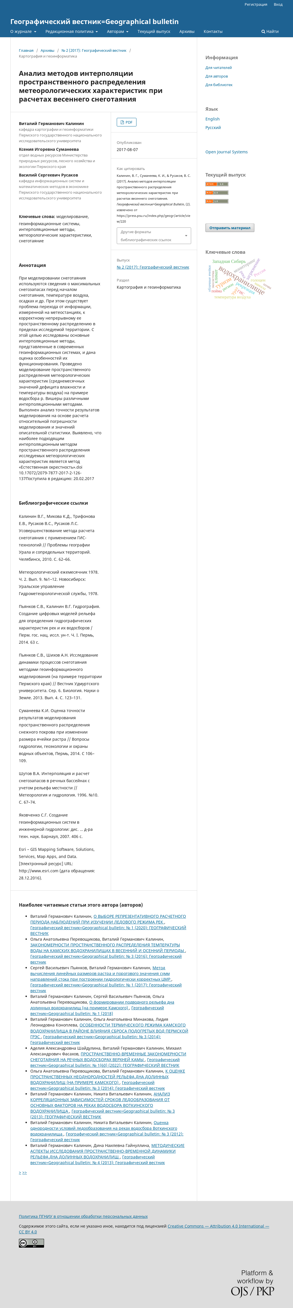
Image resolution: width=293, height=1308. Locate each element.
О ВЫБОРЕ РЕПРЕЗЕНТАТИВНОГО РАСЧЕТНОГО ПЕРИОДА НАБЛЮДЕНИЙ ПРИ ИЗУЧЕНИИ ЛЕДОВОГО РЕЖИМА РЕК (108, 919)
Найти (270, 31)
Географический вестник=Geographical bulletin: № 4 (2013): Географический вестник (97, 1159)
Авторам (116, 31)
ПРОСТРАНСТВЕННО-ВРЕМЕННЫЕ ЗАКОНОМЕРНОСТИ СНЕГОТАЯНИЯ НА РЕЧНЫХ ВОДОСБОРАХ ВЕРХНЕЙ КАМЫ (108, 1056)
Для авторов (216, 76)
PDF (128, 122)
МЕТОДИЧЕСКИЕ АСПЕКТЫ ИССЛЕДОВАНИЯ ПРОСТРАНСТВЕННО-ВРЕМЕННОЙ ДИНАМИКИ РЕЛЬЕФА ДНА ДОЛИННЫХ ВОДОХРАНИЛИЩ (107, 1151)
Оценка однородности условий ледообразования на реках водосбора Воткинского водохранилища (103, 1128)
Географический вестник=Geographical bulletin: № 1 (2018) (97, 1010)
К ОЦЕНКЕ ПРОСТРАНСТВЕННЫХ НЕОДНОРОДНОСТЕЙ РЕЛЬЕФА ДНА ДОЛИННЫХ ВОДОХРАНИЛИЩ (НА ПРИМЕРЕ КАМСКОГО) (107, 1076)
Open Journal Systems (226, 151)
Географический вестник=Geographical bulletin (94, 21)
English (212, 119)
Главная (26, 50)
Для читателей (218, 67)
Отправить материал (229, 227)
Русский (213, 127)
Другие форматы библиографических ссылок (146, 235)
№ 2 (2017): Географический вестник (94, 50)
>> (24, 1172)
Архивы (187, 31)
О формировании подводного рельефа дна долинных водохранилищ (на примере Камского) (102, 1004)
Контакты (213, 31)
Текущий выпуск (154, 31)
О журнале (21, 31)
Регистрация (256, 4)
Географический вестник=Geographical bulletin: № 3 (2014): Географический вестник (97, 1085)
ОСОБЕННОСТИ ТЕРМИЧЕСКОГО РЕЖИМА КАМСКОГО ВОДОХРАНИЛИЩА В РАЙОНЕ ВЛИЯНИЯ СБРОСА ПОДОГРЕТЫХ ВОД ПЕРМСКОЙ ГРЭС (109, 1030)
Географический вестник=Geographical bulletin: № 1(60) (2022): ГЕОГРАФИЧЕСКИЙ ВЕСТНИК (105, 1062)
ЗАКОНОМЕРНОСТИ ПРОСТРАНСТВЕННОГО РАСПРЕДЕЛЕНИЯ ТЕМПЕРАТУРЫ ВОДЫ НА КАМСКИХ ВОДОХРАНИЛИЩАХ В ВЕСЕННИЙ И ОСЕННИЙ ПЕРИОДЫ (107, 947)
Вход (278, 4)
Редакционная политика (70, 31)
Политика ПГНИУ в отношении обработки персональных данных (83, 1216)
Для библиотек (219, 84)
